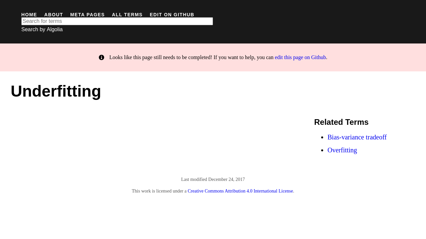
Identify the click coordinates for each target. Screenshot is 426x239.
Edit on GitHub (172, 14)
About (53, 14)
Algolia (55, 29)
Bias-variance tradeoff (357, 137)
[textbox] (117, 21)
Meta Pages (87, 14)
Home (29, 14)
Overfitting (342, 150)
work (146, 191)
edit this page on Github (300, 57)
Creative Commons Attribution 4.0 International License (240, 191)
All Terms (127, 14)
